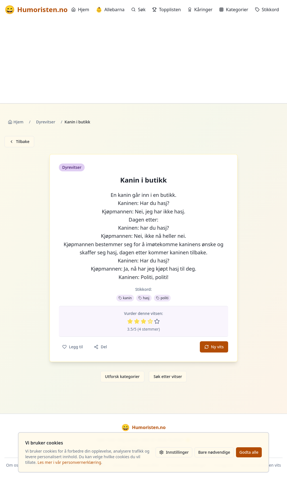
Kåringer (200, 9)
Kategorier (233, 9)
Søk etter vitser (168, 376)
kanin (125, 298)
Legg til (72, 346)
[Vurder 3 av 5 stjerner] (143, 321)
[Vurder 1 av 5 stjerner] (130, 321)
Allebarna (110, 9)
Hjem (80, 9)
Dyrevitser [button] (71, 167)
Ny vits (214, 346)
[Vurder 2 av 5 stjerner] (137, 321)
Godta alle (248, 452)
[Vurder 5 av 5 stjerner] (157, 321)
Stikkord (267, 9)
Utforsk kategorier (122, 376)
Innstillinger (174, 452)
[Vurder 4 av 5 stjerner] (150, 321)
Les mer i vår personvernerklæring (69, 462)
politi (162, 298)
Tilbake (19, 141)
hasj (143, 298)
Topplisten (166, 9)
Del (100, 346)
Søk (138, 9)
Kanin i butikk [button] (143, 180)
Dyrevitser (45, 122)
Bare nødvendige (214, 452)
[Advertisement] (143, 61)
